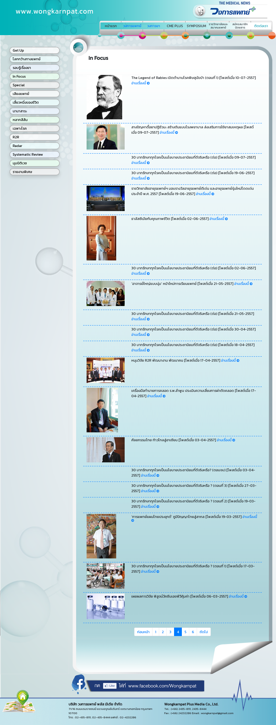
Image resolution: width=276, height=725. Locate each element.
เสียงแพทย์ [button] (21, 93)
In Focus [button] (19, 76)
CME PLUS (175, 25)
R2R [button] (16, 137)
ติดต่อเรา (261, 25)
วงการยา (153, 25)
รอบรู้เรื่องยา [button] (22, 67)
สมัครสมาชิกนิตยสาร (240, 26)
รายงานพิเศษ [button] (22, 171)
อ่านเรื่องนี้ (140, 83)
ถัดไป (204, 631)
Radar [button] (17, 145)
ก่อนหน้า (143, 631)
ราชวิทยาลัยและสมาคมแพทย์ (218, 26)
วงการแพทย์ (132, 25)
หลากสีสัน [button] (20, 119)
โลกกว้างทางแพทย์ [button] (27, 59)
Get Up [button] (18, 50)
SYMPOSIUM (196, 25)
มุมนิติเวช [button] (20, 163)
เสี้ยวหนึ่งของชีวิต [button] (26, 102)
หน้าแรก (111, 25)
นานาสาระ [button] (20, 111)
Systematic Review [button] (28, 154)
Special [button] (19, 85)
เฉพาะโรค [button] (20, 128)
